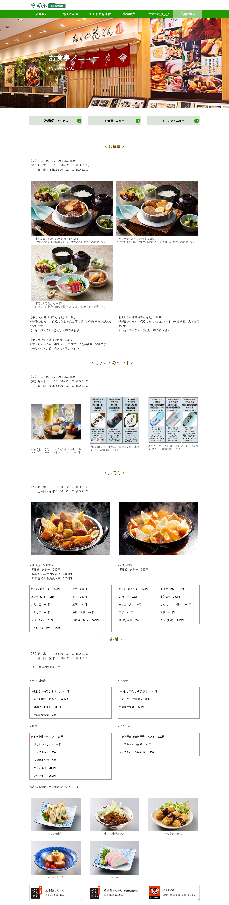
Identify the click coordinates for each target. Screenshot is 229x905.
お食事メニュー (114, 120)
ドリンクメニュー (173, 120)
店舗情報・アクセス (55, 120)
